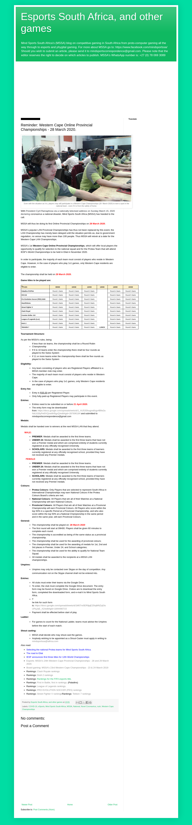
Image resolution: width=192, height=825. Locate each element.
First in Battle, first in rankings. (52, 682)
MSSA (69, 706)
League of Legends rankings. (51, 686)
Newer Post (27, 804)
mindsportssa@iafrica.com (45, 641)
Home (70, 804)
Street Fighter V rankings (49, 694)
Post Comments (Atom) (44, 809)
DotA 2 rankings (45, 675)
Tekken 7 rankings (82, 694)
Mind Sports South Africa (55, 706)
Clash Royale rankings (48, 671)
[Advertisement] (96, 87)
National (76, 706)
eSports (41, 706)
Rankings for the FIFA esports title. (54, 679)
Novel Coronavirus (88, 706)
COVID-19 (33, 706)
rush (99, 706)
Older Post (112, 804)
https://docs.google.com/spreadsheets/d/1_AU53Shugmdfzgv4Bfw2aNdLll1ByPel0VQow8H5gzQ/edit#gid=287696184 (68, 412)
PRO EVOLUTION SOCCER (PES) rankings (59, 690)
